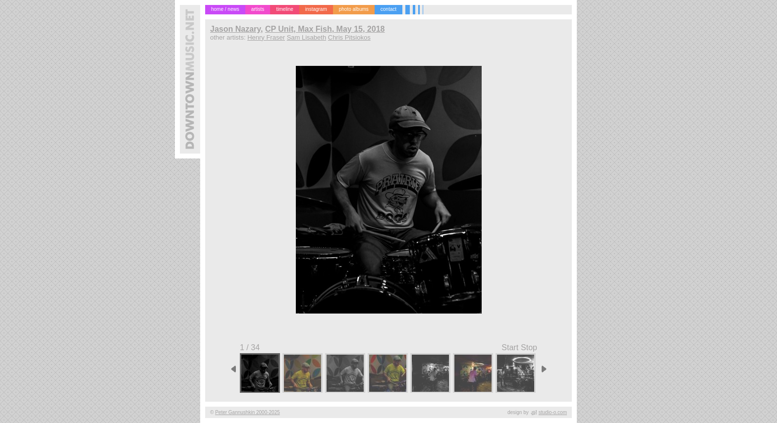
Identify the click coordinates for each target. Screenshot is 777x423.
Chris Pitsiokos (349, 37)
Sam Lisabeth (307, 37)
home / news (225, 9)
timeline (284, 9)
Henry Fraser (266, 37)
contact (388, 9)
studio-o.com (553, 412)
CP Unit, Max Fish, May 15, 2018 (325, 29)
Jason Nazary (235, 29)
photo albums (354, 9)
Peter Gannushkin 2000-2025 (247, 412)
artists (258, 9)
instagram (316, 9)
